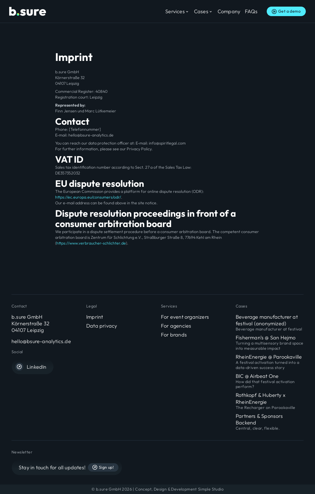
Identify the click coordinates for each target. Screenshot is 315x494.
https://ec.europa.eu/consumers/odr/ (88, 197)
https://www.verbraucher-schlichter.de (91, 243)
